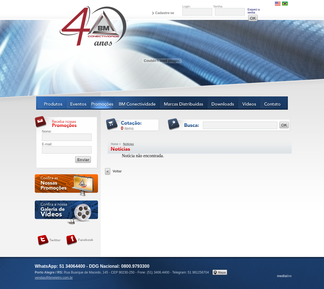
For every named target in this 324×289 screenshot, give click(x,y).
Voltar (117, 171)
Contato (274, 103)
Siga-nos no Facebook (79, 240)
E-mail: (47, 144)
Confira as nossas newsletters (66, 186)
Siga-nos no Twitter (49, 240)
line (284, 276)
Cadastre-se (164, 13)
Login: (186, 6)
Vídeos (249, 103)
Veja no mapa (220, 272)
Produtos (51, 103)
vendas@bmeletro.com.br (54, 278)
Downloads (223, 103)
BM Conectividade (137, 103)
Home (114, 144)
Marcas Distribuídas (184, 103)
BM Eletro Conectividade (80, 25)
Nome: (47, 131)
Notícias (103, 103)
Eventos (79, 103)
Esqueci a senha (254, 11)
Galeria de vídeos (66, 212)
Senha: (218, 6)
